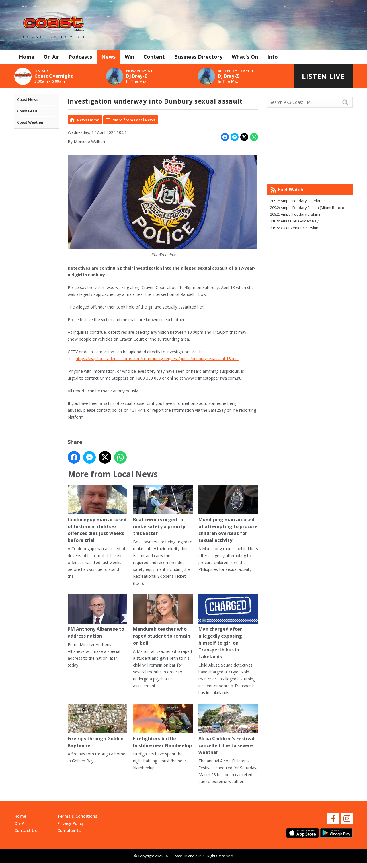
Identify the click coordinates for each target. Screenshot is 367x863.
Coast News (27, 99)
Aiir (198, 856)
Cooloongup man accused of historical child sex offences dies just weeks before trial (97, 514)
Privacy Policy (70, 823)
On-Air (20, 823)
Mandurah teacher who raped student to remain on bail (163, 620)
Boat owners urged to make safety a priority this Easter (163, 510)
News (108, 56)
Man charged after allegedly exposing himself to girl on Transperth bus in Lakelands (228, 627)
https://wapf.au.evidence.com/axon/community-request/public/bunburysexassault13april (157, 358)
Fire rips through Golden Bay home (97, 726)
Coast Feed (27, 111)
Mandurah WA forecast (310, 173)
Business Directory (198, 56)
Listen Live (323, 76)
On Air (51, 56)
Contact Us (25, 830)
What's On (245, 56)
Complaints (69, 830)
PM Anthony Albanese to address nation (97, 616)
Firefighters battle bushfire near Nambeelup (163, 726)
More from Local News (133, 119)
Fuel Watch (290, 189)
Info (272, 56)
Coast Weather (30, 122)
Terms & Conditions (77, 816)
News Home (88, 119)
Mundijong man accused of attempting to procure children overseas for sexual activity (228, 514)
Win (129, 56)
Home (26, 56)
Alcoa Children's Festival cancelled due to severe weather (228, 729)
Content (154, 56)
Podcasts (80, 56)
